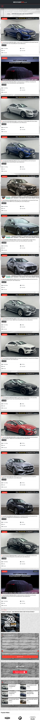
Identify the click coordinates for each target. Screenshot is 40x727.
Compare (4, 18)
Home (8, 13)
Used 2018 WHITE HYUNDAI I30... (12, 693)
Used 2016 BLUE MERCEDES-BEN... (30, 693)
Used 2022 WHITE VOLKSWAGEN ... (12, 686)
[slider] (2, 651)
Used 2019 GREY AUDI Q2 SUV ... (32, 700)
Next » (5, 609)
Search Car (20, 656)
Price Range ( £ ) (4, 649)
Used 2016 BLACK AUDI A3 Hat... (31, 686)
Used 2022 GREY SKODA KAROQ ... (14, 700)
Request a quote (20, 672)
